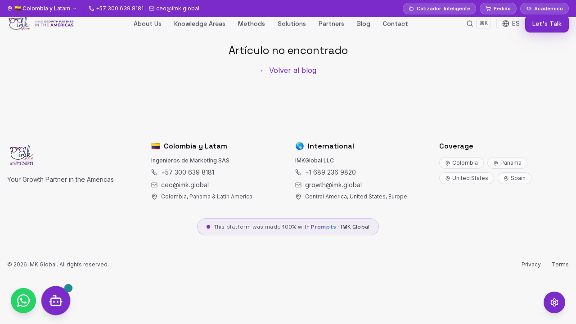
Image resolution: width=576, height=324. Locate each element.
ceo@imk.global (180, 185)
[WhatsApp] (23, 300)
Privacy (531, 264)
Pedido (498, 8)
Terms (560, 264)
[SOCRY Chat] (55, 300)
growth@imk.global (328, 185)
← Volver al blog (288, 70)
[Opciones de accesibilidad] (554, 302)
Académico (544, 8)
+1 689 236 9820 (325, 172)
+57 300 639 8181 (182, 172)
